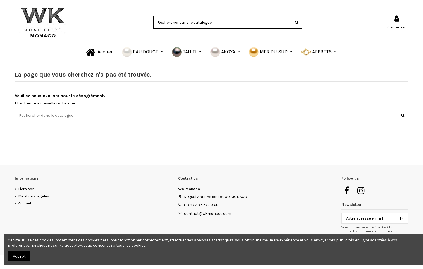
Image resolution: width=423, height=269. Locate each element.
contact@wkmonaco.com (207, 213)
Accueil (24, 203)
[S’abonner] (402, 218)
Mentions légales (33, 196)
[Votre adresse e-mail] (369, 218)
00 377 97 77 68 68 (201, 205)
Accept (19, 256)
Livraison (26, 189)
